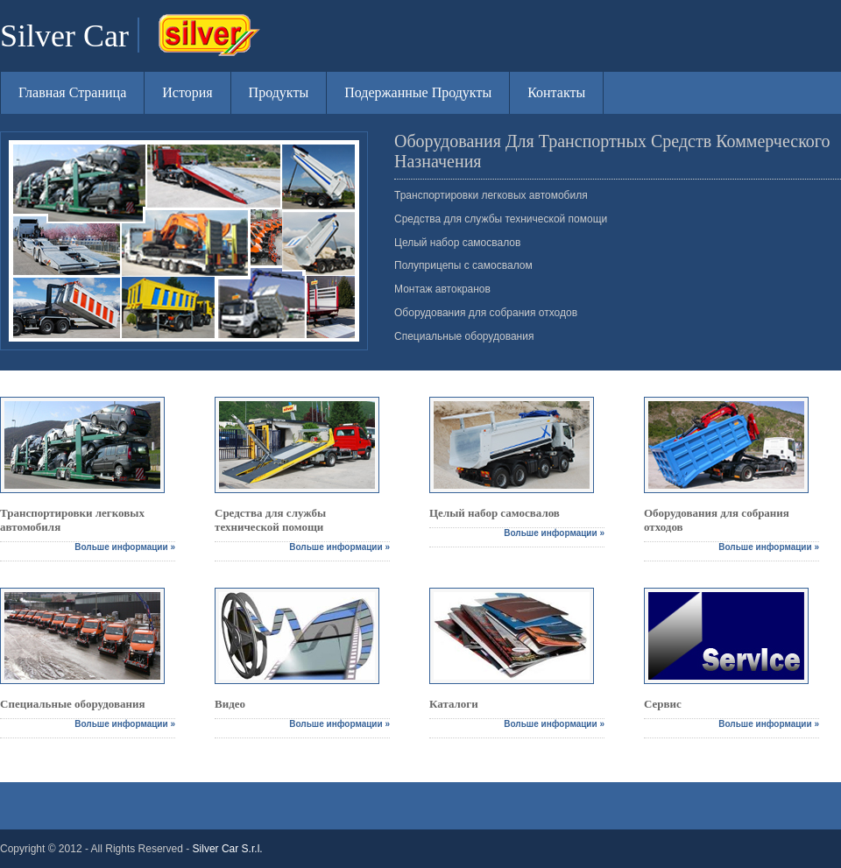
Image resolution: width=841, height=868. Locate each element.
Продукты (279, 92)
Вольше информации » (124, 547)
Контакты (556, 92)
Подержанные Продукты (417, 92)
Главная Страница (72, 92)
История (187, 92)
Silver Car (64, 35)
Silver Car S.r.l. (228, 849)
